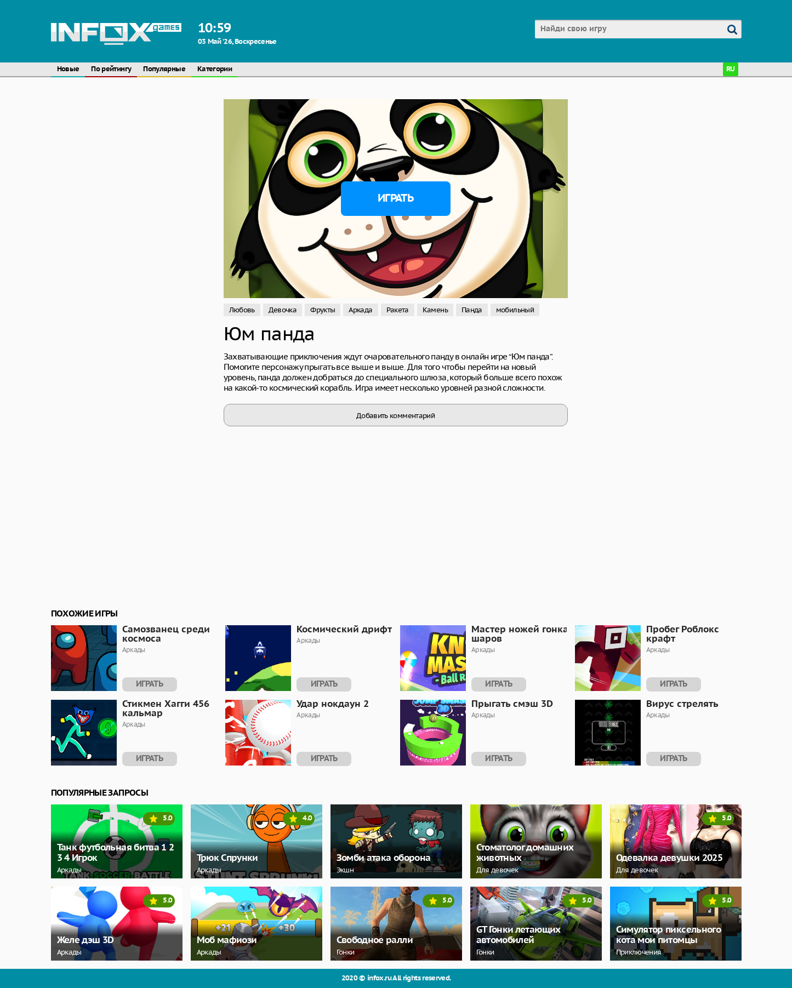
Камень (435, 310)
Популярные (164, 69)
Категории (214, 69)
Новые (68, 69)
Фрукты (322, 310)
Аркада (360, 310)
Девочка (283, 310)
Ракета (397, 310)
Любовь (242, 310)
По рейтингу (111, 69)
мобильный (515, 310)
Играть (395, 198)
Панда (471, 310)
